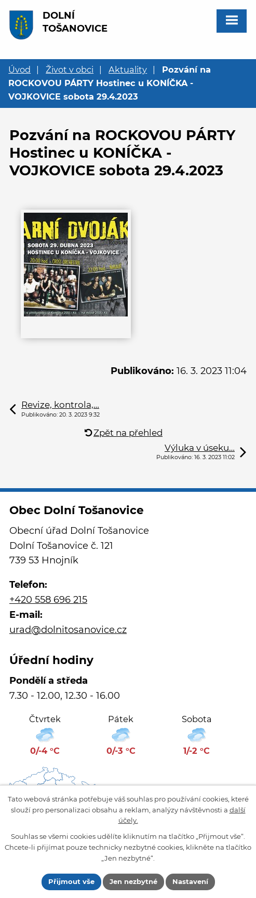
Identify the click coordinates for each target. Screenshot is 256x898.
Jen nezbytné (133, 881)
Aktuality (128, 69)
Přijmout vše (71, 881)
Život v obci (69, 69)
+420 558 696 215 (48, 599)
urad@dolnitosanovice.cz (68, 629)
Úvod (19, 69)
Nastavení (190, 881)
